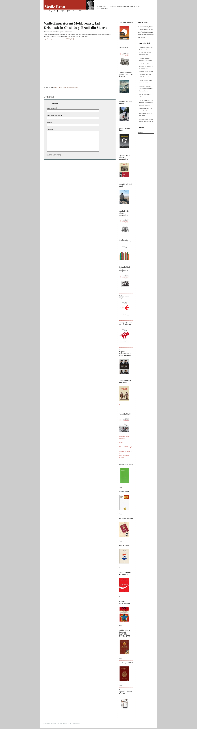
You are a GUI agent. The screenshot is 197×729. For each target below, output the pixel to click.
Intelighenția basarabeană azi (125, 241)
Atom (78, 723)
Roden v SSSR (124, 491)
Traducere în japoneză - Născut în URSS (125, 692)
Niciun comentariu (49, 90)
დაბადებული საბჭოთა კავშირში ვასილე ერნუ (124, 633)
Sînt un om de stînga (124, 297)
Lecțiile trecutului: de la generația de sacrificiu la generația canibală (146, 102)
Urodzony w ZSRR (126, 663)
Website (49, 122)
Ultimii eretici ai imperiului (125, 381)
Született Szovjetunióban (124, 602)
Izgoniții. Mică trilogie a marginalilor (124, 157)
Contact (75, 11)
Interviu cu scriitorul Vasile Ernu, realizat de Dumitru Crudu (146, 88)
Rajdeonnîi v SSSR (126, 464)
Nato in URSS (124, 545)
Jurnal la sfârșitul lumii (125, 185)
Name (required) (52, 108)
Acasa (45, 11)
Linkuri (81, 11)
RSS (72, 723)
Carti (60, 11)
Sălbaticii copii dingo (124, 129)
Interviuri (66, 87)
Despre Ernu (53, 11)
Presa (65, 11)
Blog (69, 11)
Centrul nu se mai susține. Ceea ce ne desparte (126, 74)
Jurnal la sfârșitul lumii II (125, 102)
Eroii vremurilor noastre (124, 456)
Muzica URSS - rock (125, 451)
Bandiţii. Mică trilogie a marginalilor (124, 213)
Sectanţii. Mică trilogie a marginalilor (124, 269)
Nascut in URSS (125, 414)
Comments (50, 130)
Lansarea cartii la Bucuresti (124, 437)
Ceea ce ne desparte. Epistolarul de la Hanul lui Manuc (125, 352)
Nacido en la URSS (126, 518)
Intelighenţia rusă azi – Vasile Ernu (125, 324)
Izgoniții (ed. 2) (124, 47)
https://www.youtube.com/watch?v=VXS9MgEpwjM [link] (59, 39)
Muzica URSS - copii (125, 447)
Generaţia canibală (126, 22)
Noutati (71, 87)
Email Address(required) (54, 115)
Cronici (60, 87)
